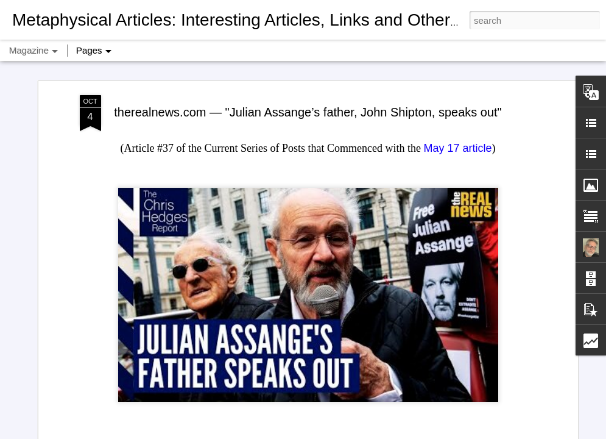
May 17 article (457, 70)
